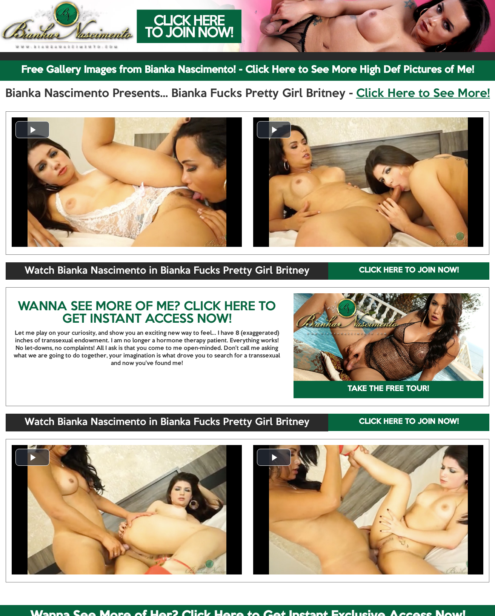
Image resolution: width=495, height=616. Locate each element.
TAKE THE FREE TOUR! (388, 389)
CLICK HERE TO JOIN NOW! (409, 270)
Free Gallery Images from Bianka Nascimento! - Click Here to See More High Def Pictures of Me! (247, 70)
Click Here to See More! (423, 94)
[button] (32, 129)
